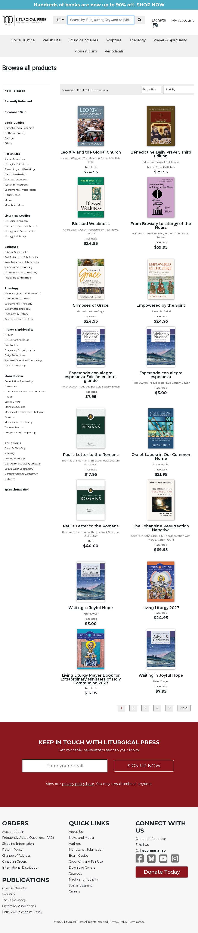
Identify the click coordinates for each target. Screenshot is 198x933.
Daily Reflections (14, 355)
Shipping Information (18, 844)
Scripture (113, 40)
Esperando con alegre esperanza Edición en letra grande (91, 377)
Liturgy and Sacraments (19, 231)
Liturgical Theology (16, 220)
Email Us (142, 845)
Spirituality (11, 345)
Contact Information (151, 839)
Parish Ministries (14, 159)
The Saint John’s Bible (17, 277)
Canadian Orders (14, 861)
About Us (76, 832)
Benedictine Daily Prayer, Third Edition (160, 154)
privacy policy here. (78, 784)
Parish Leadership (15, 174)
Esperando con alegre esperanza (161, 375)
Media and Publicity (83, 879)
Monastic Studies (14, 406)
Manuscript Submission (86, 850)
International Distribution (20, 867)
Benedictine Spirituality (18, 381)
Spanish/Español (16, 489)
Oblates (9, 417)
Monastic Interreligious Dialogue (24, 412)
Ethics (8, 143)
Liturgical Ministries (16, 164)
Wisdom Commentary (18, 267)
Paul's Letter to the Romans (91, 454)
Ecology (9, 138)
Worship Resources (16, 184)
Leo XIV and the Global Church (90, 152)
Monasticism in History (18, 422)
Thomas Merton (14, 427)
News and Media (81, 838)
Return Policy (12, 850)
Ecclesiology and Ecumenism (22, 293)
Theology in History (16, 313)
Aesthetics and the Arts (18, 319)
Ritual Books (12, 194)
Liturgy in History (15, 236)
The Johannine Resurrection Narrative (161, 528)
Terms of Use (137, 921)
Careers (74, 891)
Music (8, 200)
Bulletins (9, 478)
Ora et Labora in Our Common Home (161, 456)
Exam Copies (78, 856)
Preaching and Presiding (19, 169)
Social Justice (23, 40)
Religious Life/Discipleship (20, 432)
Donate (159, 20)
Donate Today (162, 872)
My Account (182, 20)
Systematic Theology (17, 308)
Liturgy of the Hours (16, 339)
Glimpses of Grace (91, 305)
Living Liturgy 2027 (160, 607)
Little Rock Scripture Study (20, 272)
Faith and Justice (14, 133)
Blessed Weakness (91, 223)
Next (184, 708)
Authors (75, 844)
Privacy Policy (118, 921)
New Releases (14, 90)
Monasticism (85, 51)
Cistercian (10, 386)
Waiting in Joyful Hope (90, 607)
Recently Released (18, 101)
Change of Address (16, 856)
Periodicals (114, 51)
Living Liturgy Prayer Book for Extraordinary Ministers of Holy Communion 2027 (91, 679)
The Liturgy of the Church (20, 226)
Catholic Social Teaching (19, 127)
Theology (137, 40)
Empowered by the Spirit (160, 305)
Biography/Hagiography (19, 350)
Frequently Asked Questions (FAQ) (28, 838)
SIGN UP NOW (144, 765)
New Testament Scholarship (21, 262)
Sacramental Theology (18, 303)
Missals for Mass (14, 205)
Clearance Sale (15, 112)
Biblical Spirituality (16, 252)
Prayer (8, 334)
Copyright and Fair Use (86, 861)
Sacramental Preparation (20, 189)
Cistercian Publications (19, 906)
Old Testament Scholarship (21, 257)
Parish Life (51, 40)
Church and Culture (16, 298)
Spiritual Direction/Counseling (23, 360)
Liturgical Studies (83, 40)
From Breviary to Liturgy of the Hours (160, 225)
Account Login (13, 832)
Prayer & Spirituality (170, 40)
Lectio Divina (12, 401)
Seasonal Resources (16, 179)
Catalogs (75, 873)
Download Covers (82, 867)
